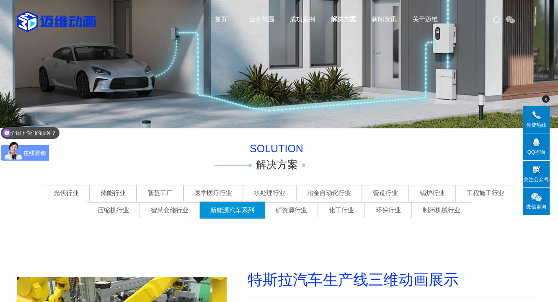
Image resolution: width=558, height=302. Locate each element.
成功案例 (302, 19)
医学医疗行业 (213, 192)
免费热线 (536, 125)
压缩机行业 (113, 209)
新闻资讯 (384, 19)
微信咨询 (536, 207)
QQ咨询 (536, 152)
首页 (220, 19)
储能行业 (113, 192)
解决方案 (343, 19)
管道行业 (385, 192)
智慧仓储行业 (170, 209)
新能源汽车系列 (232, 209)
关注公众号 (536, 179)
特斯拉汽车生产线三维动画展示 (353, 279)
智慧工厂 (160, 192)
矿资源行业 (291, 209)
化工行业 (341, 209)
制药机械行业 (441, 209)
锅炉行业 (432, 192)
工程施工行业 (485, 192)
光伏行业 (66, 192)
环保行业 (388, 209)
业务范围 (261, 19)
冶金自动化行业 (329, 192)
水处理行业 (269, 192)
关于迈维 (425, 19)
